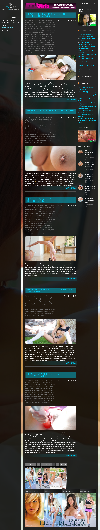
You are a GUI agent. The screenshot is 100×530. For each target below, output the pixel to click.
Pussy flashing (29, 42)
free (52, 28)
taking (41, 46)
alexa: (46, 298)
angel (26, 24)
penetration (39, 38)
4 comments (47, 233)
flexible (27, 215)
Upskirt (51, 48)
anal (53, 22)
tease (46, 138)
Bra (26, 26)
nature (40, 133)
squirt (52, 44)
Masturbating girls (85, 77)
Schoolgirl (37, 311)
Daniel (42, 20)
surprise (46, 311)
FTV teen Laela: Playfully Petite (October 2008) (46, 200)
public (50, 40)
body (53, 24)
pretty (42, 40)
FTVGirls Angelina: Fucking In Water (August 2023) (89, 176)
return (50, 309)
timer (35, 400)
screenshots (43, 227)
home (40, 32)
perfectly (42, 223)
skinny (40, 136)
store (45, 398)
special (43, 44)
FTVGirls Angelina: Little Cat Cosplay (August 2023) (89, 164)
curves (48, 211)
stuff (35, 46)
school (32, 136)
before (41, 24)
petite (46, 223)
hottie (42, 217)
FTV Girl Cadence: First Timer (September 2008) (44, 375)
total (34, 140)
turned (49, 231)
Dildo (33, 26)
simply (38, 398)
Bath (38, 24)
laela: (46, 217)
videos (43, 50)
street (27, 46)
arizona (47, 119)
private (46, 40)
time (38, 48)
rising (45, 396)
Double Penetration (43, 26)
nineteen (31, 308)
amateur (39, 119)
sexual (49, 42)
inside (47, 32)
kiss (33, 129)
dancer (42, 123)
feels (37, 28)
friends (27, 30)
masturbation (29, 36)
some (38, 44)
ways (48, 140)
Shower (27, 44)
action (39, 22)
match (41, 131)
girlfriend (44, 30)
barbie (34, 121)
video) (39, 50)
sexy (52, 42)
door (36, 26)
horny (43, 32)
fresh (41, 388)
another (31, 24)
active (43, 22)
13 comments (43, 315)
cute (32, 302)
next (51, 36)
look (35, 34)
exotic (36, 125)
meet (44, 219)
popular (35, 309)
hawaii (40, 304)
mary (50, 34)
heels (33, 32)
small (31, 44)
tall (54, 46)
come (29, 26)
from (31, 30)
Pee (38, 394)
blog (41, 300)
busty (31, 123)
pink (39, 134)
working (50, 50)
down (50, 26)
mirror (53, 219)
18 (53, 464)
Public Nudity (28, 227)
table (38, 46)
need (26, 308)
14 (38, 464)
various (27, 50)
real (35, 42)
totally (38, 313)
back (51, 119)
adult (44, 382)
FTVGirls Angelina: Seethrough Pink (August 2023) (89, 152)
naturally (36, 133)
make (43, 34)
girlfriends (50, 30)
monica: (35, 36)
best (47, 121)
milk (47, 219)
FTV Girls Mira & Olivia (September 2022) (89, 200)
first (44, 125)
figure (49, 213)
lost (38, 34)
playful (42, 225)
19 (57, 464)
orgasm (27, 38)
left (53, 32)
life (51, 390)
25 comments (39, 142)
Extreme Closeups (39, 213)
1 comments (46, 402)
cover (43, 211)
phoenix (44, 38)
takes (52, 229)
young (27, 52)
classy (38, 123)
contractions (38, 211)
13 (34, 464)
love (40, 34)
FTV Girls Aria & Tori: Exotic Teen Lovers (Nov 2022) (90, 188)
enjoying (27, 28)
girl (40, 30)
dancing (47, 123)
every (32, 125)
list (42, 129)
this (36, 48)
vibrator (35, 50)
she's (35, 229)
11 (27, 464)
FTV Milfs (84, 83)
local (45, 129)
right (38, 42)
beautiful (38, 121)
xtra (31, 142)
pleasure (30, 40)
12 (31, 464)
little (32, 34)
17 (50, 464)
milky (50, 219)
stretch (31, 46)
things (53, 138)
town (41, 48)
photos (52, 38)
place (31, 225)
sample (42, 42)
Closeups (27, 211)
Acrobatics (41, 207)
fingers (41, 28)
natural (47, 36)
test (54, 398)
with (46, 50)
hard (30, 32)
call (35, 123)
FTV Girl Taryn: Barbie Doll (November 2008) (50, 111)
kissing (37, 129)
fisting (47, 28)
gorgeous (40, 127)
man (47, 34)
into (51, 32)
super (39, 138)
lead (47, 304)
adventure (48, 22)
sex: (45, 42)
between (46, 24)
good (26, 32)
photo (48, 38)
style (36, 138)
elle (30, 125)
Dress (53, 26)
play (26, 40)
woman (30, 315)
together (30, 140)
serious (36, 136)
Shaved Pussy (29, 229)
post (49, 134)
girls (54, 30)
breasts (50, 209)
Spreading (48, 44)
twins (37, 140)
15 (42, 464)
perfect (27, 134)
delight (40, 386)
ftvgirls (35, 30)
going (32, 127)
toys (45, 48)
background (28, 121)
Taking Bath (47, 46)
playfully (46, 225)
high (51, 127)
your (39, 233)
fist (44, 28)
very (31, 50)
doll (51, 123)
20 (61, 464)
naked (43, 36)
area (35, 24)
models (50, 131)
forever (53, 302)
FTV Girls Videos (87, 31)
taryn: (42, 138)
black (50, 24)
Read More (71, 100)
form (26, 304)
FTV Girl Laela (50, 205)
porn (34, 40)
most (39, 36)
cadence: (40, 384)
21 (65, 464)
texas (29, 48)
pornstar (38, 40)
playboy (45, 134)
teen (26, 48)
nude (44, 133)
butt (53, 209)
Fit (50, 28)
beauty (43, 121)
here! (36, 32)
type (48, 48)
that (33, 48)
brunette (27, 123)
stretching (28, 138)
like (29, 34)
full (38, 30)
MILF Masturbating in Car (86, 118)
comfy (27, 386)
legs (26, 34)
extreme (33, 28)
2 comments (35, 52)
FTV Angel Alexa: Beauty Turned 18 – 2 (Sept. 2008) (50, 290)
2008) (35, 22)
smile (35, 44)
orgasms (32, 38)
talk (52, 46)
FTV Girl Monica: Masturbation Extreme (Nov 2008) (45, 15)
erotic (47, 386)
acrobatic (34, 207)
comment (28, 302)
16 (46, 464)
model (45, 131)
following (36, 388)
